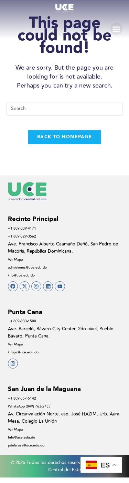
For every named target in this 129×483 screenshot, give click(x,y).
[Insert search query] (65, 109)
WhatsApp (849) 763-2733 (34, 411)
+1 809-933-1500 (25, 323)
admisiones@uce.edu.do (32, 267)
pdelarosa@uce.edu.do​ (31, 450)
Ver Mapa (18, 259)
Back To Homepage (64, 136)
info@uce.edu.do (25, 275)
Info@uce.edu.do (25, 442)
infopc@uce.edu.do (27, 354)
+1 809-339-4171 (25, 228)
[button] (116, 29)
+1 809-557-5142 (25, 403)
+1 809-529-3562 (25, 236)
